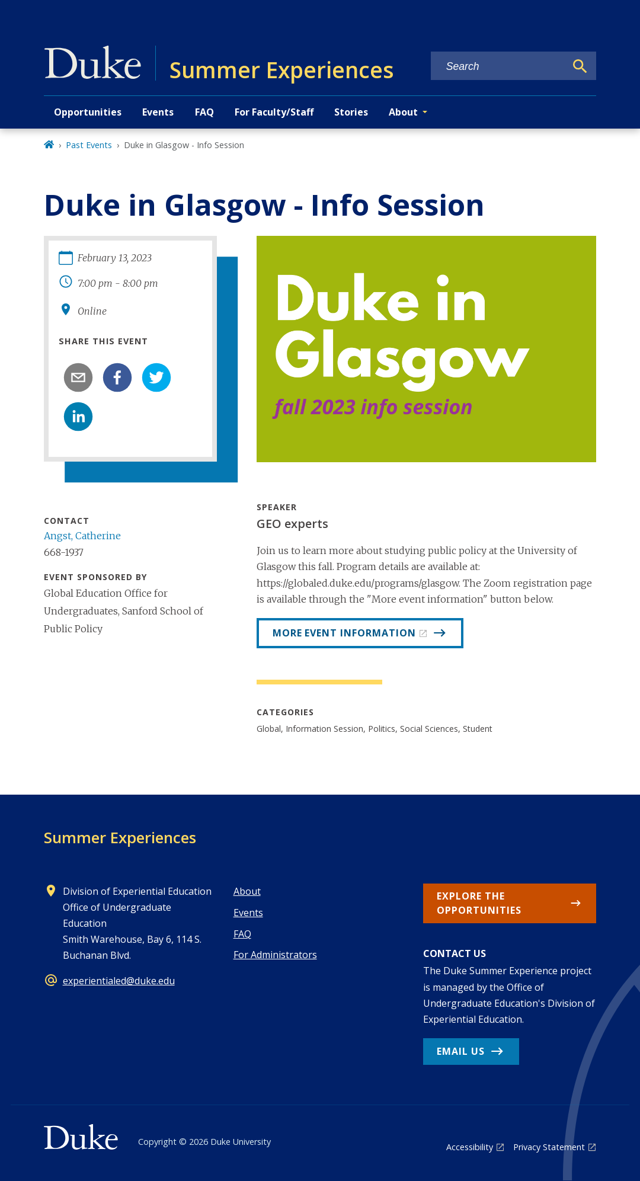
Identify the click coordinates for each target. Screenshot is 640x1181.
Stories (351, 112)
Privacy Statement (549, 1147)
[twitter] (156, 377)
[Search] (580, 66)
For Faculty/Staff (274, 112)
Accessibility (469, 1147)
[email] (78, 377)
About (247, 891)
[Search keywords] (498, 66)
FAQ (204, 112)
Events (158, 112)
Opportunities (87, 112)
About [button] (403, 112)
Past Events (89, 145)
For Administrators (275, 954)
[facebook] (117, 377)
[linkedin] (78, 416)
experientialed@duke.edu (119, 980)
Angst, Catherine (82, 536)
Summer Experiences (120, 837)
